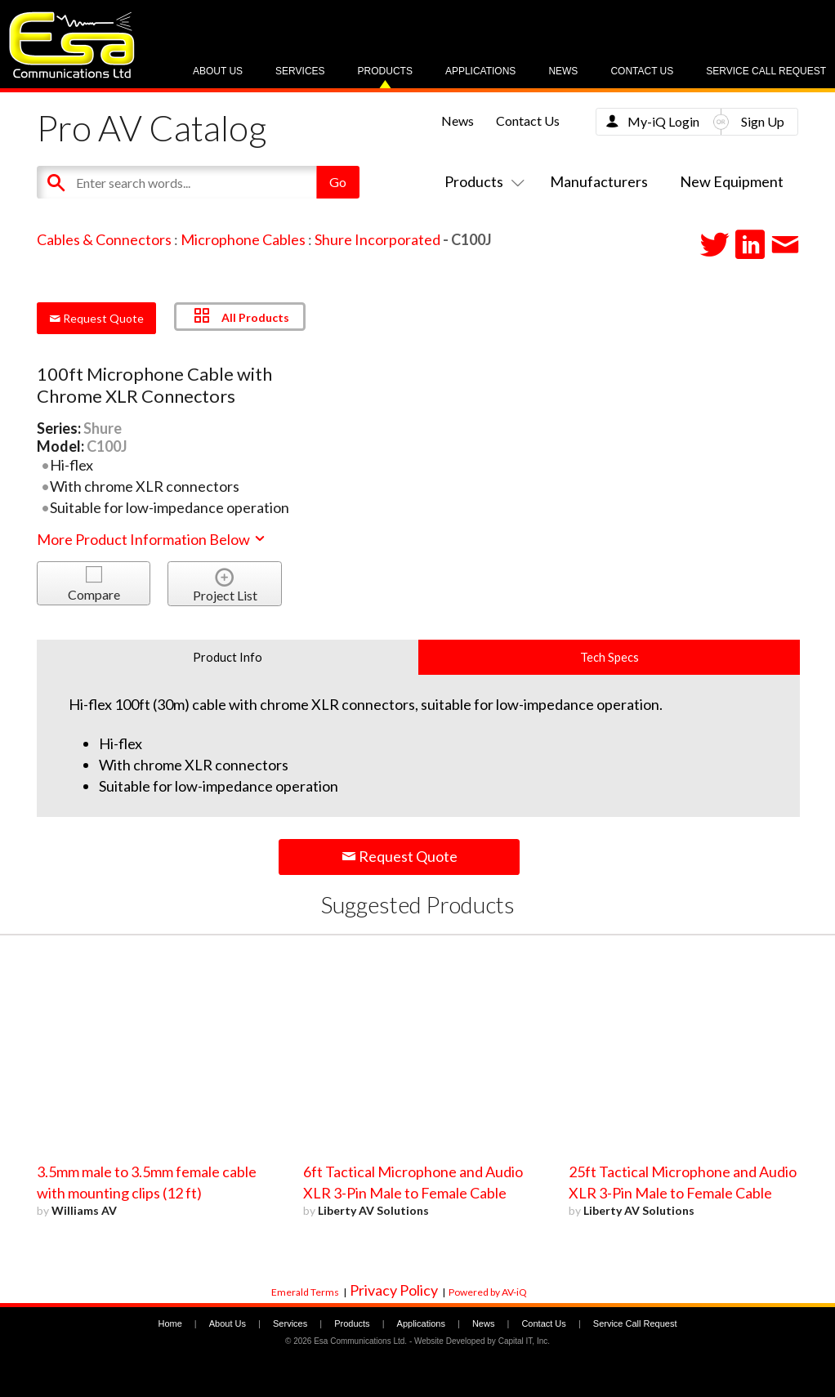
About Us (218, 71)
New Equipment (732, 181)
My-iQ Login (663, 121)
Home (169, 1323)
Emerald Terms (305, 1292)
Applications (480, 71)
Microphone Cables (243, 239)
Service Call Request (766, 71)
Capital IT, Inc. (524, 1341)
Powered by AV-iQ (488, 1292)
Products (385, 71)
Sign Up (762, 121)
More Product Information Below (152, 539)
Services (299, 71)
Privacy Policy (394, 1290)
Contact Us (641, 71)
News (563, 71)
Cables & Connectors (104, 239)
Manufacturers (599, 181)
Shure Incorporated (377, 239)
